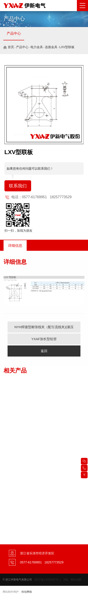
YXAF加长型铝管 (44, 339)
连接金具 (51, 47)
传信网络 (26, 591)
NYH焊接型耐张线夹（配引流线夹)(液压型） (44, 329)
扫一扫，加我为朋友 (18, 230)
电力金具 (36, 47)
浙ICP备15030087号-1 (47, 579)
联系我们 (18, 185)
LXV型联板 (66, 47)
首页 (11, 47)
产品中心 (14, 33)
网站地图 (76, 579)
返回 (44, 351)
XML (65, 579)
